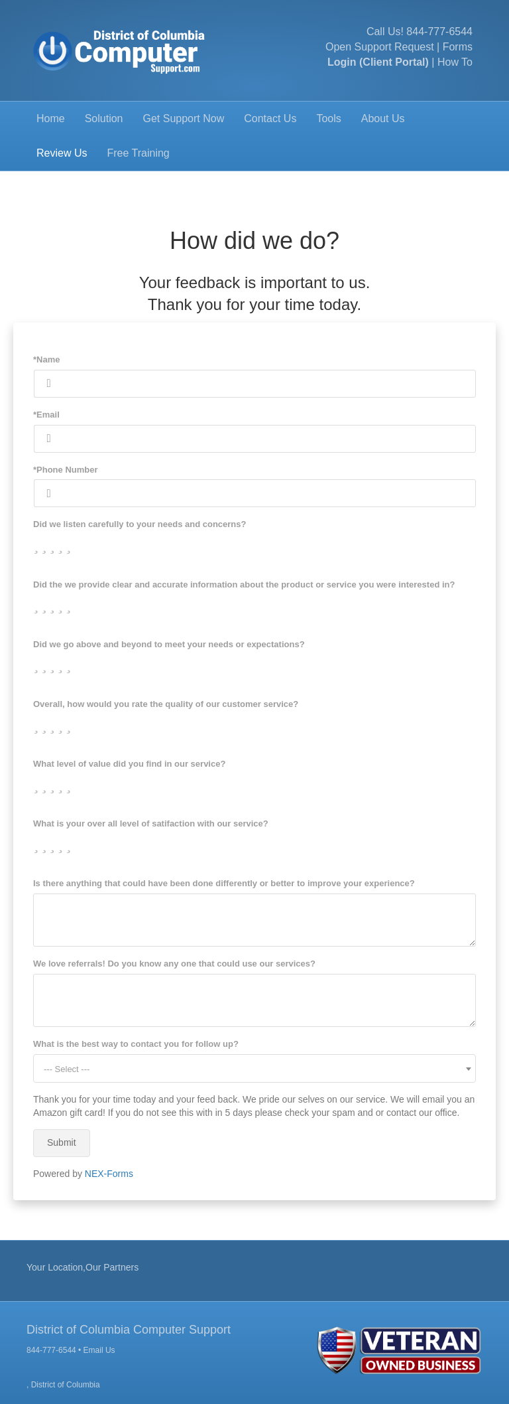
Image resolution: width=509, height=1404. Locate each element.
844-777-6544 (439, 31)
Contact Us (270, 118)
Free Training (138, 153)
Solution (104, 118)
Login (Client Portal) (378, 62)
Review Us (61, 153)
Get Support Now (184, 118)
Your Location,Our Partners (83, 1267)
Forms (458, 46)
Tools (328, 118)
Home (50, 118)
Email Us (99, 1350)
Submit (61, 1142)
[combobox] (254, 1068)
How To (455, 62)
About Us (383, 118)
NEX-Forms (109, 1173)
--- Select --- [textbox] (66, 1069)
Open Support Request (379, 46)
